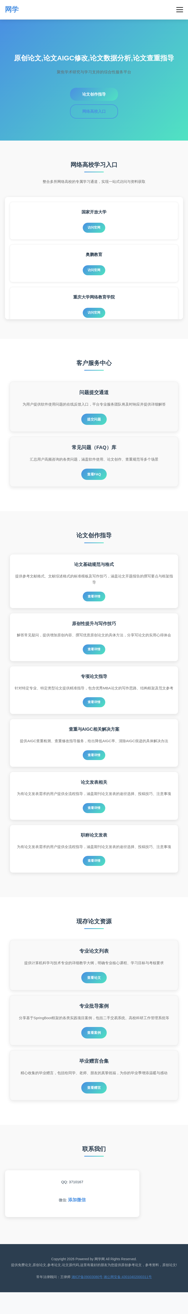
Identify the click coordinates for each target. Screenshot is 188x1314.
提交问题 (94, 420)
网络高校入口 (94, 111)
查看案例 (94, 1052)
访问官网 (94, 228)
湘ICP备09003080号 (87, 1299)
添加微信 (77, 1221)
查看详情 (94, 600)
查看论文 (94, 996)
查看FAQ (94, 476)
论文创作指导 (94, 94)
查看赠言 (94, 1109)
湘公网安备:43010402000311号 (128, 1299)
